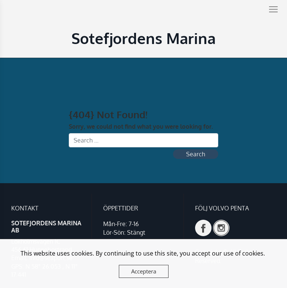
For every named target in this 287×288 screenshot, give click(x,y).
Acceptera (143, 271)
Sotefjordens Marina (143, 38)
